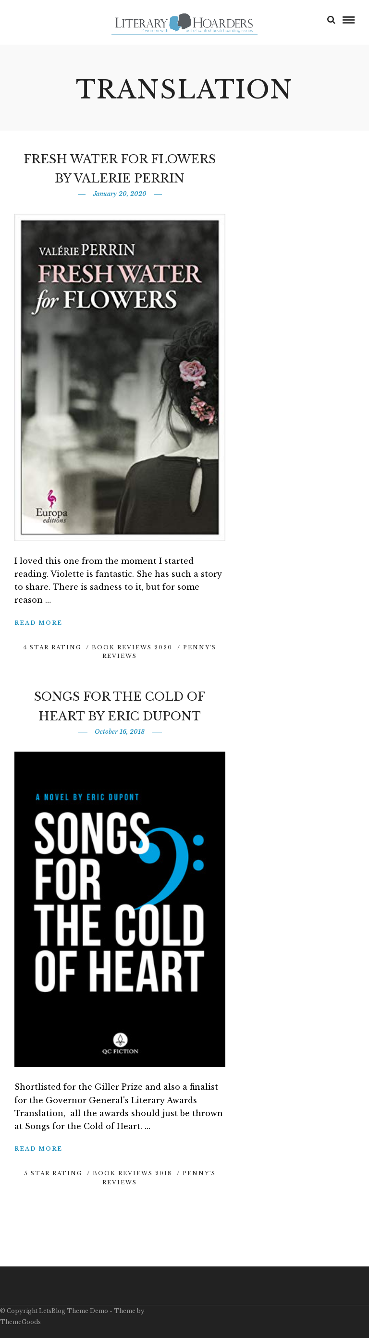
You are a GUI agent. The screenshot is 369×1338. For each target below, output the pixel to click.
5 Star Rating (53, 1173)
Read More (38, 623)
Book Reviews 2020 (132, 647)
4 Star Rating (52, 647)
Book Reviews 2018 (132, 1173)
